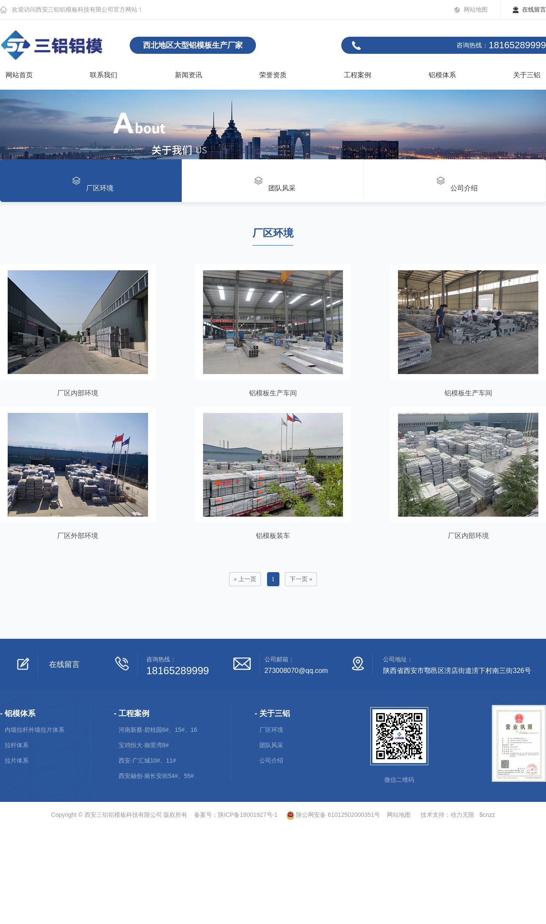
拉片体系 (17, 760)
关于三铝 (526, 75)
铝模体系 (442, 75)
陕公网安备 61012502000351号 (329, 814)
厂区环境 (271, 729)
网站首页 (19, 75)
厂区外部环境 (77, 535)
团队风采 (271, 745)
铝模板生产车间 (273, 393)
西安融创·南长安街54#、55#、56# (164, 775)
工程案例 (357, 75)
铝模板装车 (273, 535)
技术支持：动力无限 (447, 814)
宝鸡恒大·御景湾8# (143, 745)
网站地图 (476, 9)
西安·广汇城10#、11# (147, 760)
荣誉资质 (273, 75)
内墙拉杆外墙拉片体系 (34, 729)
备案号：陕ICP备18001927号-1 (236, 814)
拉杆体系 (17, 745)
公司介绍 (271, 760)
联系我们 (103, 75)
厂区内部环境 (77, 393)
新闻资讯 (188, 75)
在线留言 (534, 9)
